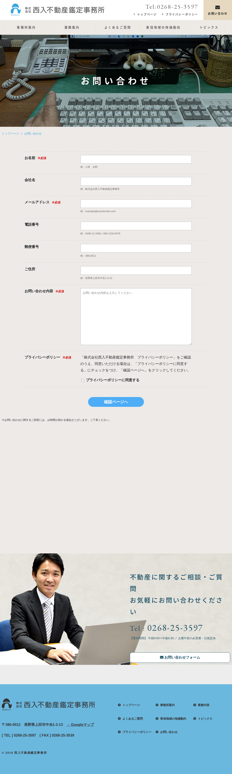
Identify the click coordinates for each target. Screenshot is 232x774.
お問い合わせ (217, 10)
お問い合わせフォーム (180, 657)
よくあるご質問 (117, 27)
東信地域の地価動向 (163, 27)
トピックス (209, 27)
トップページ (147, 14)
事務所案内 (26, 27)
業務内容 (203, 705)
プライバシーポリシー (182, 14)
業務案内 (72, 27)
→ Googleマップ (80, 725)
